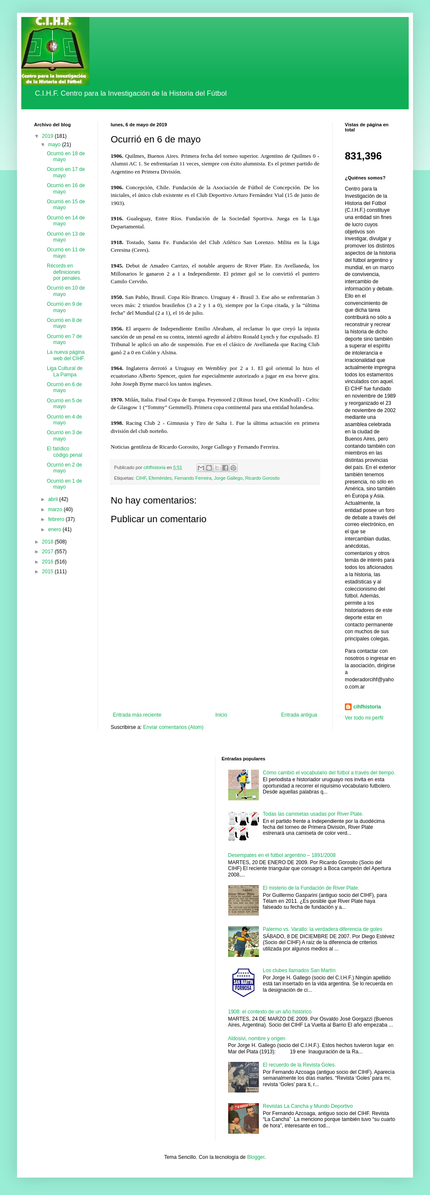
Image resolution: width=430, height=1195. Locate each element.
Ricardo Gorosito (262, 478)
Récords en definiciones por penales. (64, 272)
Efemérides (160, 478)
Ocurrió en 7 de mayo (64, 339)
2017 (48, 552)
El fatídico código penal (64, 452)
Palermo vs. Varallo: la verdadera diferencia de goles (322, 929)
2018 (48, 542)
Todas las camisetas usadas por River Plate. (313, 814)
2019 (48, 136)
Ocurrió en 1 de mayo (64, 484)
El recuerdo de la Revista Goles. (299, 1065)
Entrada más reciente (137, 715)
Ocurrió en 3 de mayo (64, 435)
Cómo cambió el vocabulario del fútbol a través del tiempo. (329, 773)
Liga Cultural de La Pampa (65, 371)
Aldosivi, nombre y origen (257, 1038)
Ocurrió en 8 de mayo (64, 323)
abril (53, 499)
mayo (55, 145)
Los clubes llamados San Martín (299, 970)
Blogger (255, 1157)
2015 (48, 572)
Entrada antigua (299, 715)
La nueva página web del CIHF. (66, 355)
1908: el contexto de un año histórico (270, 1012)
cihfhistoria (367, 707)
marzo (56, 509)
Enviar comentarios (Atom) (173, 727)
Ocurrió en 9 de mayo (64, 307)
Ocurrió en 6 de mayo (64, 387)
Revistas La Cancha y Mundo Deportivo (308, 1106)
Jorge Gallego (228, 478)
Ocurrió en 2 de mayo (64, 468)
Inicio (221, 715)
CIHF (141, 478)
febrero (57, 519)
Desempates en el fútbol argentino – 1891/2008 (282, 855)
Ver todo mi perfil (364, 718)
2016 (48, 562)
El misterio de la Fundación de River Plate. (311, 888)
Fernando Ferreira (193, 478)
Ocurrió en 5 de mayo (64, 404)
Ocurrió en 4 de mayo (64, 420)
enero (55, 529)
